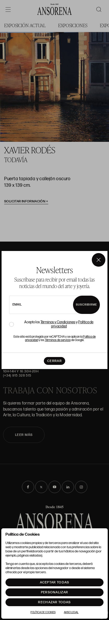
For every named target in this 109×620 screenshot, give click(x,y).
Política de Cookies (43, 612)
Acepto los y (58, 324)
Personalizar (54, 592)
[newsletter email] (47, 305)
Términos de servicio (58, 340)
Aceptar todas (54, 582)
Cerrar (54, 361)
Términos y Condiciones (57, 322)
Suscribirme (86, 304)
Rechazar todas (54, 602)
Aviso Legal (71, 612)
